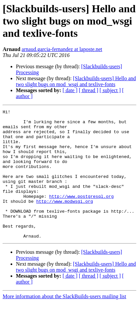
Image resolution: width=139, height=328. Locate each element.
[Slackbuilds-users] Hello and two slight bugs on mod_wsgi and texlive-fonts (76, 81)
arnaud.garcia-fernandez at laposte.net (62, 49)
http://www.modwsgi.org (64, 220)
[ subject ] (110, 90)
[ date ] (70, 90)
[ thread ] (88, 90)
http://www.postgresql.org (81, 214)
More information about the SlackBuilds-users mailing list (64, 322)
